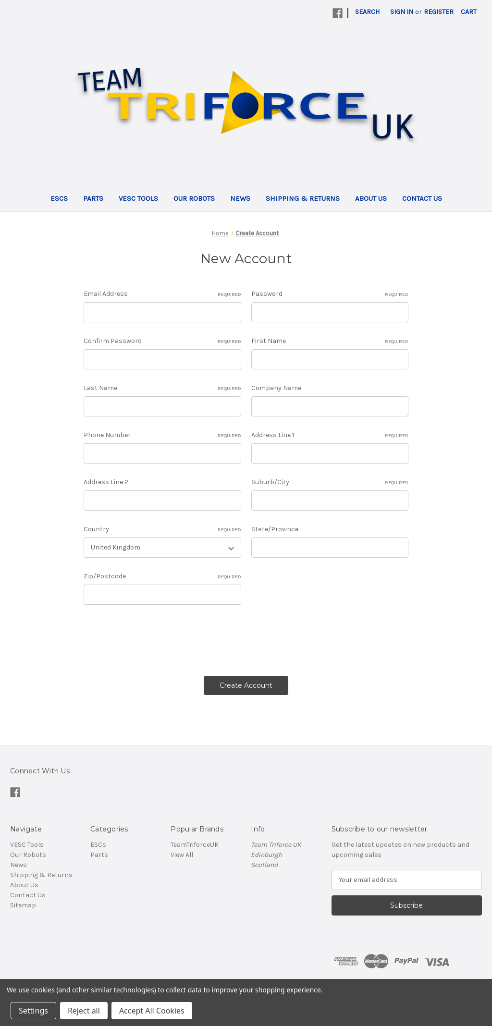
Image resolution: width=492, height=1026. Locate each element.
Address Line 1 (329, 435)
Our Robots (194, 198)
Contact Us (422, 198)
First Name (329, 341)
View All (182, 855)
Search (367, 12)
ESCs (59, 198)
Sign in (401, 12)
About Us (371, 198)
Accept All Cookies (151, 1010)
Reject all (84, 1010)
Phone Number (162, 435)
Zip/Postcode (162, 576)
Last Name (162, 388)
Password (329, 294)
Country (162, 529)
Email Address (162, 294)
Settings (33, 1010)
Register (439, 12)
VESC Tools (138, 198)
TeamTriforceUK (195, 845)
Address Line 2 (106, 482)
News (240, 198)
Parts (93, 198)
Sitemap (23, 905)
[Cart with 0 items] (468, 12)
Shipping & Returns (303, 198)
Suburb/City (329, 482)
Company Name (276, 388)
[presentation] (157, 637)
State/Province (274, 529)
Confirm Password (162, 341)
